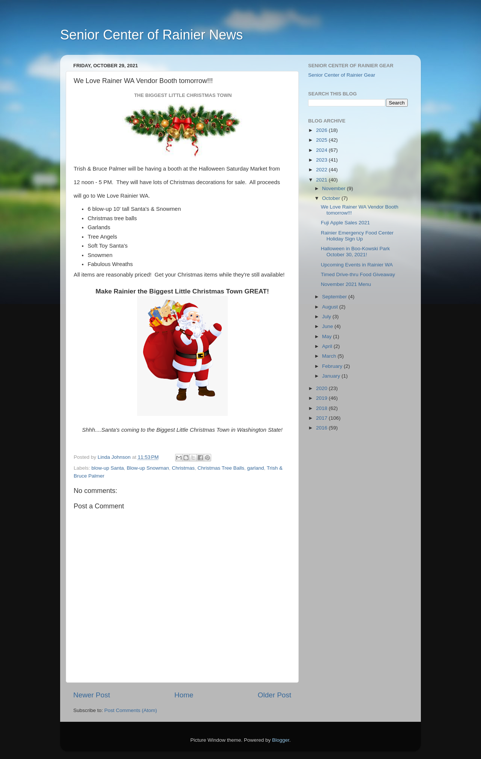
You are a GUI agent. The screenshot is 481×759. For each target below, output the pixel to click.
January (332, 376)
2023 (322, 160)
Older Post (274, 695)
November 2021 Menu (346, 284)
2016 (322, 428)
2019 (322, 398)
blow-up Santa (107, 468)
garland (255, 468)
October (332, 198)
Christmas (183, 468)
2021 (322, 180)
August (330, 307)
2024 (322, 150)
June (328, 326)
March (329, 356)
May (327, 336)
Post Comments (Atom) (130, 710)
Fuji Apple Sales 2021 (345, 222)
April (328, 346)
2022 (322, 169)
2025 (322, 140)
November (334, 188)
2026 (322, 130)
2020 (322, 388)
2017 (322, 418)
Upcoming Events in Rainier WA (357, 265)
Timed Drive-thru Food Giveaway (358, 274)
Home (183, 695)
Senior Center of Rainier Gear (341, 75)
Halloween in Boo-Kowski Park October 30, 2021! (355, 251)
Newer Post (91, 695)
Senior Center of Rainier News (151, 34)
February (333, 366)
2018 (322, 408)
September (335, 296)
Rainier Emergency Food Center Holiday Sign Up (357, 236)
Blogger (280, 740)
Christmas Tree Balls (220, 468)
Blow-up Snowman (148, 468)
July (327, 316)
